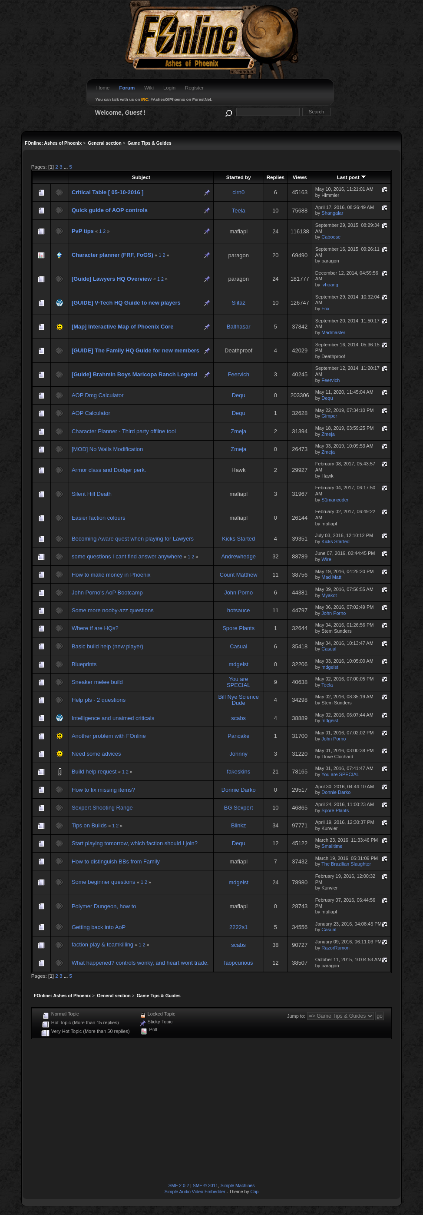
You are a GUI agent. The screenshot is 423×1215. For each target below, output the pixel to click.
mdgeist (238, 664)
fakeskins (238, 771)
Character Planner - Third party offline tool (124, 431)
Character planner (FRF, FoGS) (112, 255)
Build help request (94, 771)
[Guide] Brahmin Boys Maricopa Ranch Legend (134, 374)
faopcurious (238, 962)
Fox (325, 308)
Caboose (330, 236)
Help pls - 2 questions (99, 700)
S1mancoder (334, 499)
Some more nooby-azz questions (113, 610)
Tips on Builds (89, 825)
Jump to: (296, 1016)
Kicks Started (238, 538)
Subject (141, 177)
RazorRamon (335, 947)
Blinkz (238, 825)
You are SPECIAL (239, 682)
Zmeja (238, 431)
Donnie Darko (238, 790)
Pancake (238, 736)
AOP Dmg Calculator (98, 395)
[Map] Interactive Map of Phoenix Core (123, 326)
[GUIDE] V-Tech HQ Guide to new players (126, 302)
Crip (254, 1191)
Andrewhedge (238, 556)
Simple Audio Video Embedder (195, 1191)
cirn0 (238, 192)
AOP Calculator (91, 413)
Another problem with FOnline (109, 736)
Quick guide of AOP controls (110, 210)
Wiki (149, 87)
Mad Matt (331, 577)
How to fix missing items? (103, 790)
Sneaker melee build (97, 682)
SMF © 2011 (205, 1185)
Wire (326, 559)
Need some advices (96, 753)
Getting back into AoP (99, 927)
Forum (127, 87)
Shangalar (332, 213)
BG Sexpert (238, 807)
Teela (238, 210)
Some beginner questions (104, 882)
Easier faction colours (98, 518)
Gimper (329, 415)
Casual (238, 646)
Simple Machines (238, 1185)
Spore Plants (238, 628)
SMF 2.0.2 (179, 1185)
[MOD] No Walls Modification (107, 449)
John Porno (238, 592)
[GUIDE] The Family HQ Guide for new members (135, 350)
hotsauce (238, 610)
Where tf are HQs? (95, 628)
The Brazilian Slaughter (346, 863)
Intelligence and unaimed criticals (113, 718)
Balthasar (239, 326)
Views (300, 177)
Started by (238, 177)
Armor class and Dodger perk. (109, 470)
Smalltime (331, 846)
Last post (351, 177)
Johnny (238, 753)
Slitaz (238, 302)
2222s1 (238, 927)
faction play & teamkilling (102, 944)
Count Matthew (239, 574)
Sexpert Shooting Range (102, 807)
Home (103, 87)
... (66, 166)
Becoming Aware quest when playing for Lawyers (133, 538)
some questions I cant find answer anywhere (127, 556)
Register (194, 87)
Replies (275, 177)
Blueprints (84, 664)
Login (169, 87)
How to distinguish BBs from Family (116, 861)
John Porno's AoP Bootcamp (107, 592)
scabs (238, 718)
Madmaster (333, 332)
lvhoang (329, 284)
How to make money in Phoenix (111, 574)
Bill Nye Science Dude (238, 700)
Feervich (238, 374)
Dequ (238, 395)
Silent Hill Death (92, 494)
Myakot (329, 595)
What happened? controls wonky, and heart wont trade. (140, 962)
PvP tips (83, 231)
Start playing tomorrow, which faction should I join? (135, 843)
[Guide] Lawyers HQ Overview (112, 279)
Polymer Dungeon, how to (104, 906)
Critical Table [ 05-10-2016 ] (107, 192)
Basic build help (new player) (107, 646)
